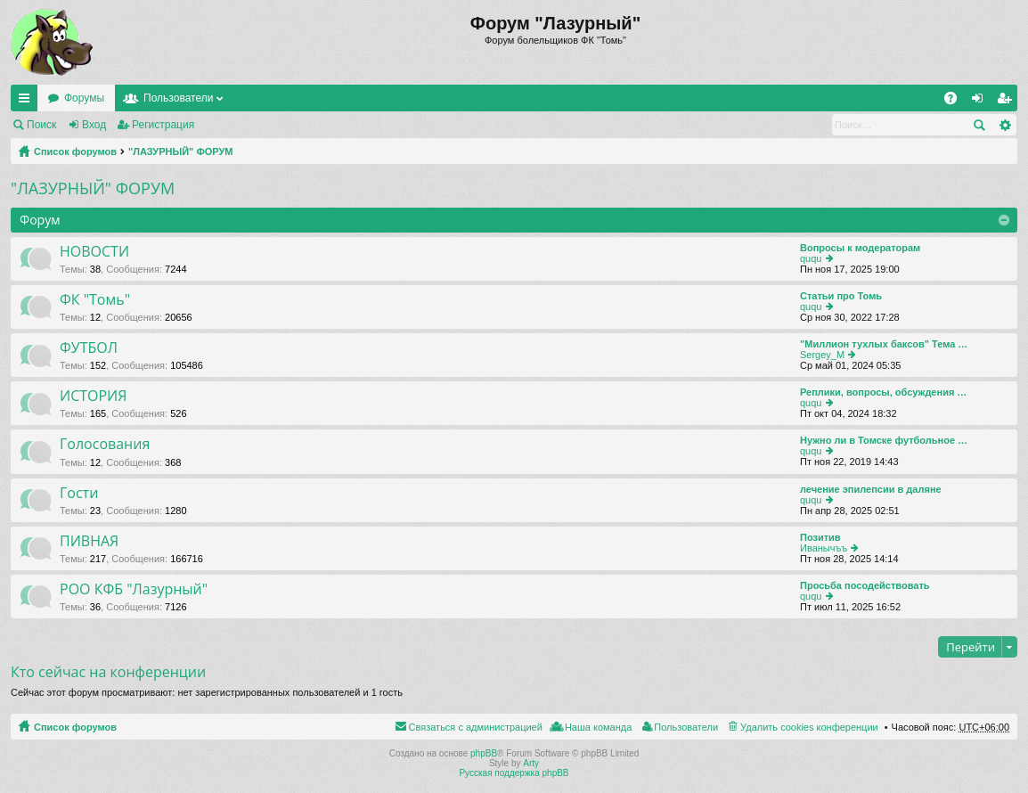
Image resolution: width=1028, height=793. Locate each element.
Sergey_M (822, 354)
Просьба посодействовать (865, 585)
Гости (79, 494)
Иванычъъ (823, 548)
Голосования (105, 445)
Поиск (41, 125)
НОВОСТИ (94, 252)
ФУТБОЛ (89, 348)
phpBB (483, 753)
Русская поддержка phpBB (513, 773)
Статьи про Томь (841, 295)
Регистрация (163, 125)
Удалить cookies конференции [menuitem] (809, 727)
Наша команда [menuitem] (598, 727)
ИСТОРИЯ (93, 396)
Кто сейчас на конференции (108, 672)
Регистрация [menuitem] (1007, 101)
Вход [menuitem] (981, 101)
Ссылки (27, 101)
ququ (810, 258)
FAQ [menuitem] (956, 101)
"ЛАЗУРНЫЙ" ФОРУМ (180, 151)
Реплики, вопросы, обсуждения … (883, 392)
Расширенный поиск (1004, 124)
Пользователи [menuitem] (686, 727)
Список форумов (75, 151)
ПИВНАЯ (89, 542)
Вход (94, 125)
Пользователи (178, 98)
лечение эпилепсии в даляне (871, 489)
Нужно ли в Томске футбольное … (883, 440)
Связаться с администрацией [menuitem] (476, 727)
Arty (531, 763)
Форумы (84, 98)
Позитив (820, 537)
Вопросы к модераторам (860, 247)
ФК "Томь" (95, 300)
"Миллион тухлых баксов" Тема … (883, 344)
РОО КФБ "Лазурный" (134, 590)
